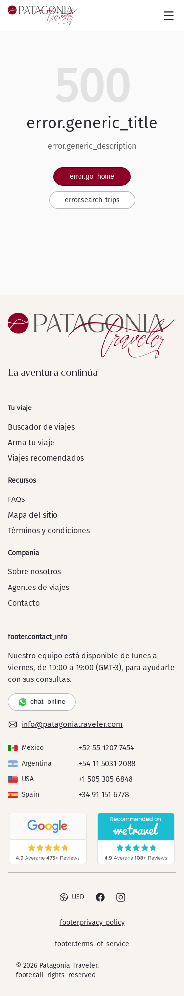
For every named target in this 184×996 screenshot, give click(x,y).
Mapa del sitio (32, 515)
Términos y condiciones (49, 530)
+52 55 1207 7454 (106, 747)
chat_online (42, 702)
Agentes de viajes (38, 587)
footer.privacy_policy (92, 922)
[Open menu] (168, 15)
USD (71, 897)
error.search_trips (92, 200)
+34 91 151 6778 (104, 794)
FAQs (16, 499)
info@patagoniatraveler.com (65, 724)
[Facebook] (100, 897)
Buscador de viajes (41, 426)
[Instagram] (121, 897)
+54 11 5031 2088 (107, 763)
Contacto (24, 603)
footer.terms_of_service (92, 944)
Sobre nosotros (34, 571)
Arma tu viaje (31, 442)
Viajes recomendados (46, 458)
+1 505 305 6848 (106, 779)
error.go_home (92, 176)
